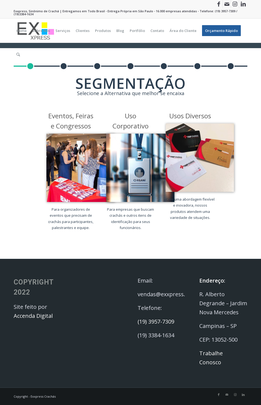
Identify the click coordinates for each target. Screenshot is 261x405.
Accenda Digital (33, 315)
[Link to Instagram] (235, 4)
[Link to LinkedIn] (243, 4)
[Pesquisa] (18, 55)
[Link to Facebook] (219, 4)
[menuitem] (21, 31)
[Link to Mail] (227, 4)
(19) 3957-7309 (225, 11)
